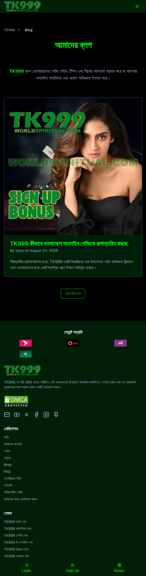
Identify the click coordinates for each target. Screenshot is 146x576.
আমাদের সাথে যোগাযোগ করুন (20, 500)
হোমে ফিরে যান (73, 294)
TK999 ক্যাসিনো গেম (17, 530)
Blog (7, 466)
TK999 (9, 31)
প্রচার (7, 459)
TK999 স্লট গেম (15, 523)
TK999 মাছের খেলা (16, 550)
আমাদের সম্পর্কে (13, 445)
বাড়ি (6, 438)
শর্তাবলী (8, 486)
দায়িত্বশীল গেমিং (13, 493)
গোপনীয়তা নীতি (12, 479)
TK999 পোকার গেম (16, 557)
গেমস (7, 452)
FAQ (7, 473)
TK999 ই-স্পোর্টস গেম (18, 543)
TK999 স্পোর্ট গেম (16, 536)
